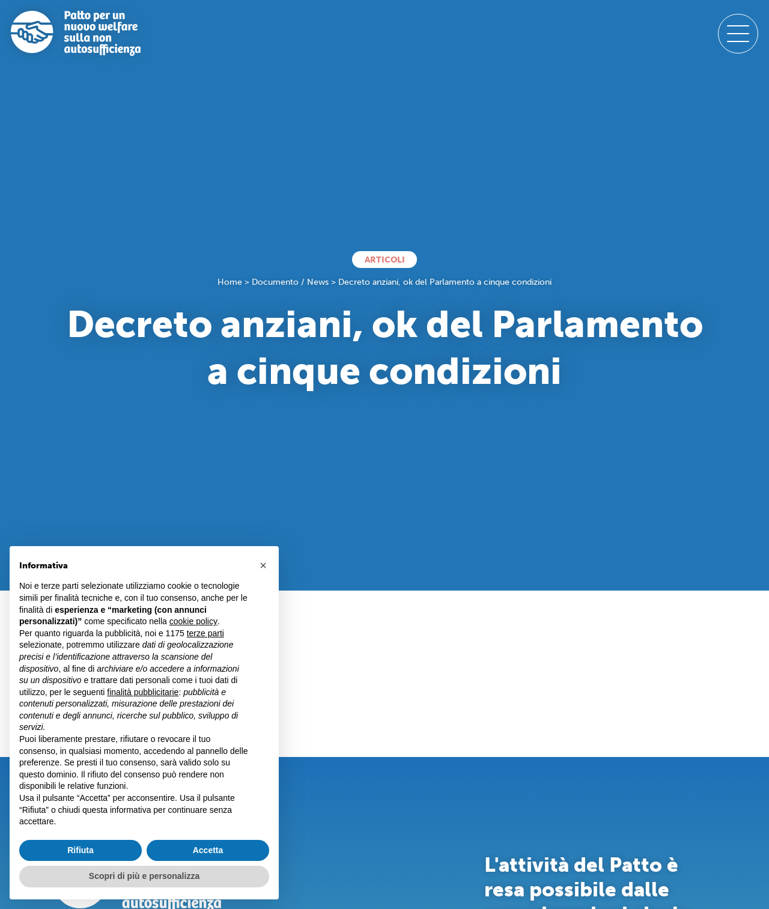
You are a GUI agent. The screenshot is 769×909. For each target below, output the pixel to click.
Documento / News (290, 282)
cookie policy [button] (193, 621)
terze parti (205, 633)
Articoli (385, 260)
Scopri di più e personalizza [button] (144, 876)
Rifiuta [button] (80, 850)
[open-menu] (738, 33)
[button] (263, 565)
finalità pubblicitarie (142, 692)
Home (229, 282)
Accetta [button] (208, 850)
